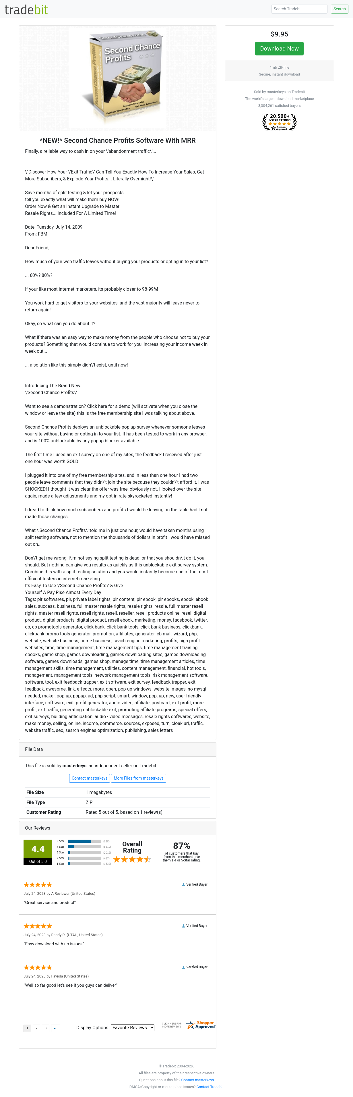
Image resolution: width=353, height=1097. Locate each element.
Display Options (92, 1027)
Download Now (279, 48)
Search (339, 9)
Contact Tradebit (210, 1087)
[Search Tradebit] (299, 9)
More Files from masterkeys (139, 778)
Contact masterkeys (89, 778)
